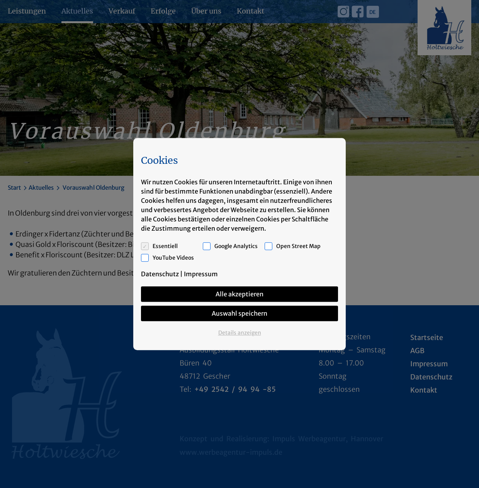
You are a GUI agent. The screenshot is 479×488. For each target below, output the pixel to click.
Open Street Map (298, 246)
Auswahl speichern (239, 313)
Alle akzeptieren (239, 294)
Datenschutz (160, 274)
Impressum (201, 274)
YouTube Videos (173, 257)
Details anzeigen (239, 332)
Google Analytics (236, 246)
